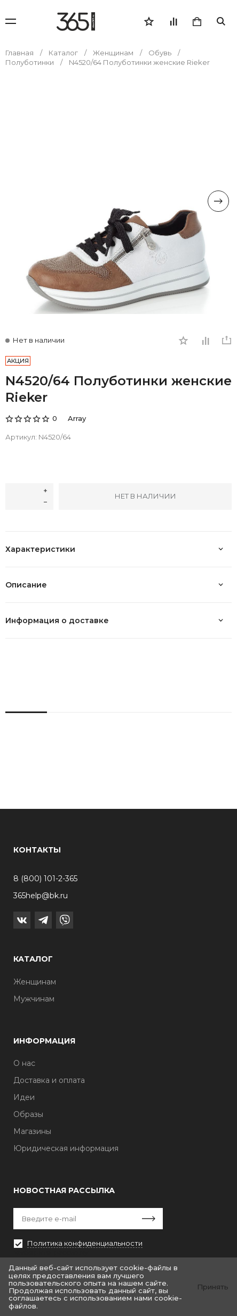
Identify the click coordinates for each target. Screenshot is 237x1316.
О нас (24, 1063)
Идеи (24, 1097)
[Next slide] (218, 201)
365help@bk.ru (40, 895)
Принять (212, 1286)
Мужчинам (33, 999)
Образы (28, 1114)
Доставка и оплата (49, 1080)
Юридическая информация (65, 1148)
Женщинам (34, 982)
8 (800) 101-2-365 (45, 878)
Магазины (32, 1131)
